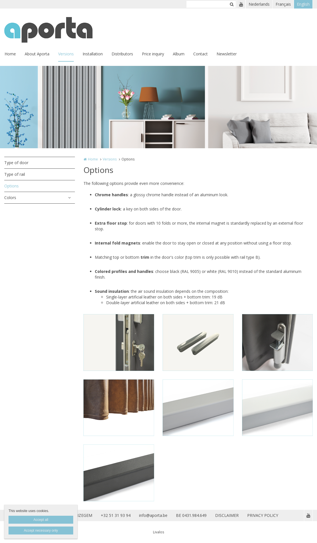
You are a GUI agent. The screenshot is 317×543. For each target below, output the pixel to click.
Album (178, 54)
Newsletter (227, 54)
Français (283, 4)
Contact (200, 54)
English (303, 4)
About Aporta (37, 54)
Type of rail (14, 174)
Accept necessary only (41, 530)
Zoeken (231, 4)
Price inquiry (153, 54)
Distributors (122, 54)
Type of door (16, 162)
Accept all (40, 520)
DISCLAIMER (227, 515)
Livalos (158, 532)
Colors (10, 197)
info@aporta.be (153, 515)
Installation (93, 54)
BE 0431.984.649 (191, 515)
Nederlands (259, 4)
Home (10, 54)
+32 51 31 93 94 (116, 515)
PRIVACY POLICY (262, 515)
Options (11, 186)
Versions (66, 54)
